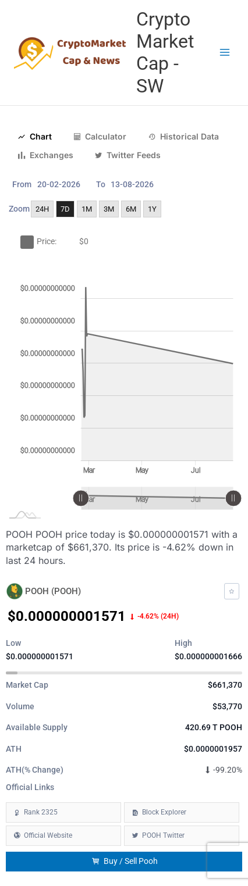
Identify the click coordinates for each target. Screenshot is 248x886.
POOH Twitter (163, 835)
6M (131, 209)
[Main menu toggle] (225, 53)
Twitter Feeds (127, 155)
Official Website (48, 835)
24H (42, 209)
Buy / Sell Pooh (124, 861)
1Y (152, 209)
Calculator (99, 136)
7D (65, 209)
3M (109, 209)
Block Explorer (164, 812)
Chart (34, 136)
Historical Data (183, 136)
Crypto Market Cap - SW (165, 52)
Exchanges (45, 155)
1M (87, 209)
